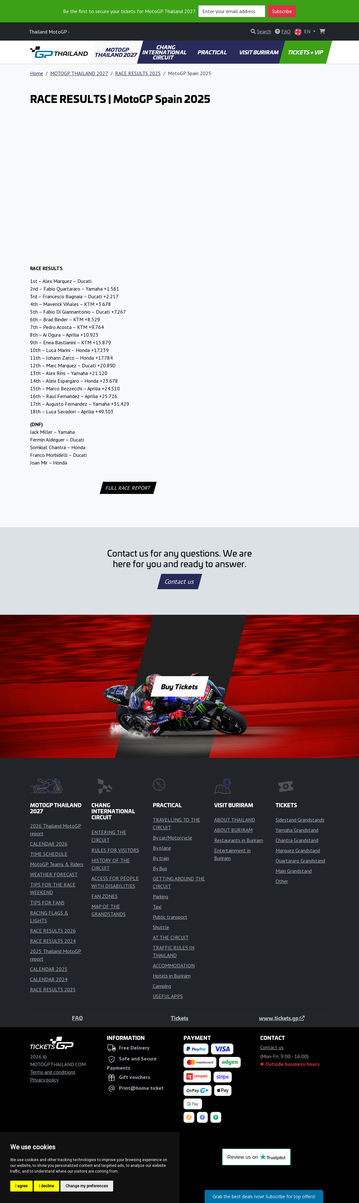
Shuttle (161, 927)
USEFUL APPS (168, 996)
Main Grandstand (294, 871)
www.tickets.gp (282, 1018)
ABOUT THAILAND (234, 819)
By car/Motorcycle (172, 837)
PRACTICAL (212, 52)
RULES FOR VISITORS (115, 850)
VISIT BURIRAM (259, 52)
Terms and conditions (52, 1072)
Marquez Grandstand (298, 850)
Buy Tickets (179, 686)
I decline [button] (46, 1186)
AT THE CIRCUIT (171, 937)
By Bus (160, 868)
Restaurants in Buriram (238, 840)
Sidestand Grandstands (300, 819)
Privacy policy (44, 1079)
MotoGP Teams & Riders (56, 864)
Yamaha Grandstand (297, 830)
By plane (162, 848)
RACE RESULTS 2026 (53, 930)
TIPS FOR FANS (47, 902)
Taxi (157, 906)
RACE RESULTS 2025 (138, 73)
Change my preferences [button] (87, 1186)
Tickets (179, 1018)
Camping (162, 986)
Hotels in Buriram (172, 976)
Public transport (170, 917)
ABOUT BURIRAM (233, 830)
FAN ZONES (104, 896)
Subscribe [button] (282, 11)
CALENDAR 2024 (48, 979)
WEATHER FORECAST (54, 874)
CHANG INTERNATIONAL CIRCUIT (165, 52)
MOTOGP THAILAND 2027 (116, 52)
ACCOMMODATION (174, 965)
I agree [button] (21, 1186)
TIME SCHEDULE (48, 854)
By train (161, 858)
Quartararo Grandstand (300, 860)
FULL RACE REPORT (128, 488)
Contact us (180, 581)
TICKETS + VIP (305, 52)
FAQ (77, 1018)
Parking (160, 896)
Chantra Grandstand (297, 840)
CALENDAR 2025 (48, 969)
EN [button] (303, 31)
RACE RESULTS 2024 (53, 941)
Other (282, 881)
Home (36, 73)
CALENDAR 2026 (48, 843)
